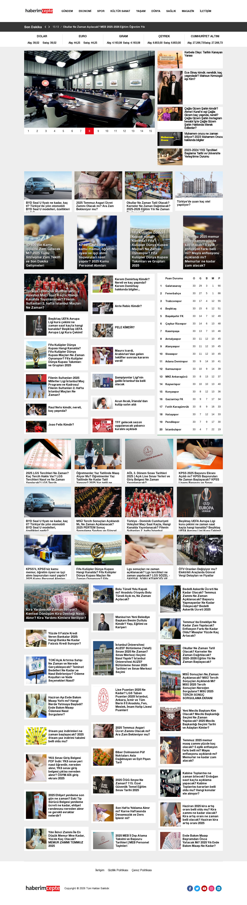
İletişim (99, 870)
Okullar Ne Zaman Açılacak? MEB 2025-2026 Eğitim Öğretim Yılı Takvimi (99, 30)
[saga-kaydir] (49, 26)
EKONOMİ (85, 11)
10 (106, 131)
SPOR (101, 11)
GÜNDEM (67, 11)
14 (141, 131)
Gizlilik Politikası (118, 870)
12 (124, 131)
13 (133, 131)
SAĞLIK (171, 11)
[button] (28, 131)
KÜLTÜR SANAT (120, 11)
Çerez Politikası (142, 870)
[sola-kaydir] (45, 26)
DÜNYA (155, 11)
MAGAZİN (188, 11)
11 (115, 131)
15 (150, 131)
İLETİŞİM (205, 11)
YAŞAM (141, 11)
